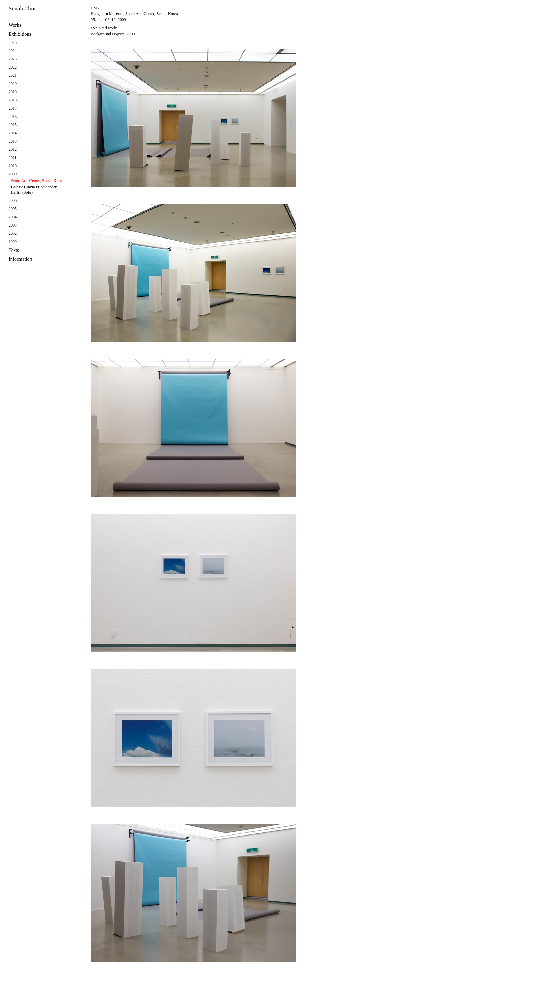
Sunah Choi (22, 8)
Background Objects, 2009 (113, 34)
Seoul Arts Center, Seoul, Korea (37, 180)
